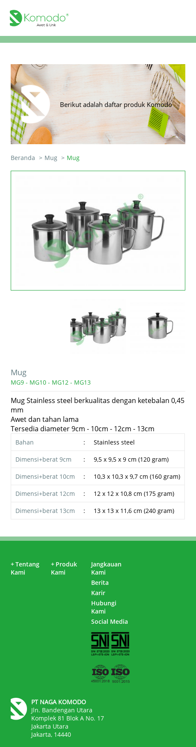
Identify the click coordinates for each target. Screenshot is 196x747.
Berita (100, 582)
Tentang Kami (25, 568)
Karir (98, 593)
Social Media (109, 621)
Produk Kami (64, 568)
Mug (51, 158)
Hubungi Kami (103, 607)
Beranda (23, 158)
